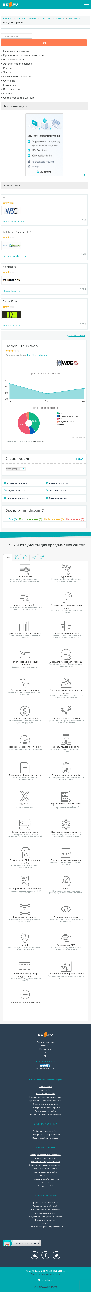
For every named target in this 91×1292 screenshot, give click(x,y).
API (45, 1056)
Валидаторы (74, 18)
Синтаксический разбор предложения (45, 1227)
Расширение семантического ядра (45, 1097)
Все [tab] (8, 557)
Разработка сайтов (13, 59)
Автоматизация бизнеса (16, 63)
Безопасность (10, 89)
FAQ (45, 1053)
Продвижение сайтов (52, 18)
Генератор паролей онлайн (45, 1206)
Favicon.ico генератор (45, 1220)
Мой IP (45, 1223)
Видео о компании (57, 483)
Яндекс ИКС (45, 1176)
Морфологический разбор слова (45, 1114)
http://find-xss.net (12, 325)
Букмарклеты (45, 1049)
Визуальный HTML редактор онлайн (45, 1217)
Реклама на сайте (45, 1287)
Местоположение (56, 490)
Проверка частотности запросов (45, 1155)
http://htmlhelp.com (37, 355)
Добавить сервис (76, 335)
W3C (6, 197)
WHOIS (45, 1182)
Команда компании (57, 498)
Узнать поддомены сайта (45, 1172)
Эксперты (45, 1046)
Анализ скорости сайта (45, 1111)
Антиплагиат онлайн (45, 1094)
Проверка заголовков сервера (45, 1108)
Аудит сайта (45, 1090)
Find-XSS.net (10, 301)
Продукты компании (16, 498)
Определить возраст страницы (45, 1162)
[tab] (17, 557)
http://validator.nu (12, 291)
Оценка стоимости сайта (45, 1169)
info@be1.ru (45, 1280)
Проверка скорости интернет (45, 1203)
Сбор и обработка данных (17, 97)
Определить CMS (45, 1186)
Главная (7, 18)
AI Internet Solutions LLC (17, 232)
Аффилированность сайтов (45, 1131)
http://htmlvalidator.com (14, 256)
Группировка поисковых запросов (45, 1101)
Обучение (8, 80)
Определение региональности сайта (46, 1165)
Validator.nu (10, 266)
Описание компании (16, 483)
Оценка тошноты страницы (45, 1104)
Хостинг (7, 72)
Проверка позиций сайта (45, 1158)
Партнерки (8, 85)
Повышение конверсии (16, 76)
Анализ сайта (45, 1087)
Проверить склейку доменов (45, 1179)
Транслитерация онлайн (45, 1213)
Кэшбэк (6, 93)
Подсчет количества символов (45, 1210)
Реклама (7, 68)
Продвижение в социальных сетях (22, 55)
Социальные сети (14, 490)
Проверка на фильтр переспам (45, 1135)
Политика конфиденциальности (45, 1274)
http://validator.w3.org (14, 221)
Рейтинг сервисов (26, 18)
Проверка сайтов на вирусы (45, 1138)
